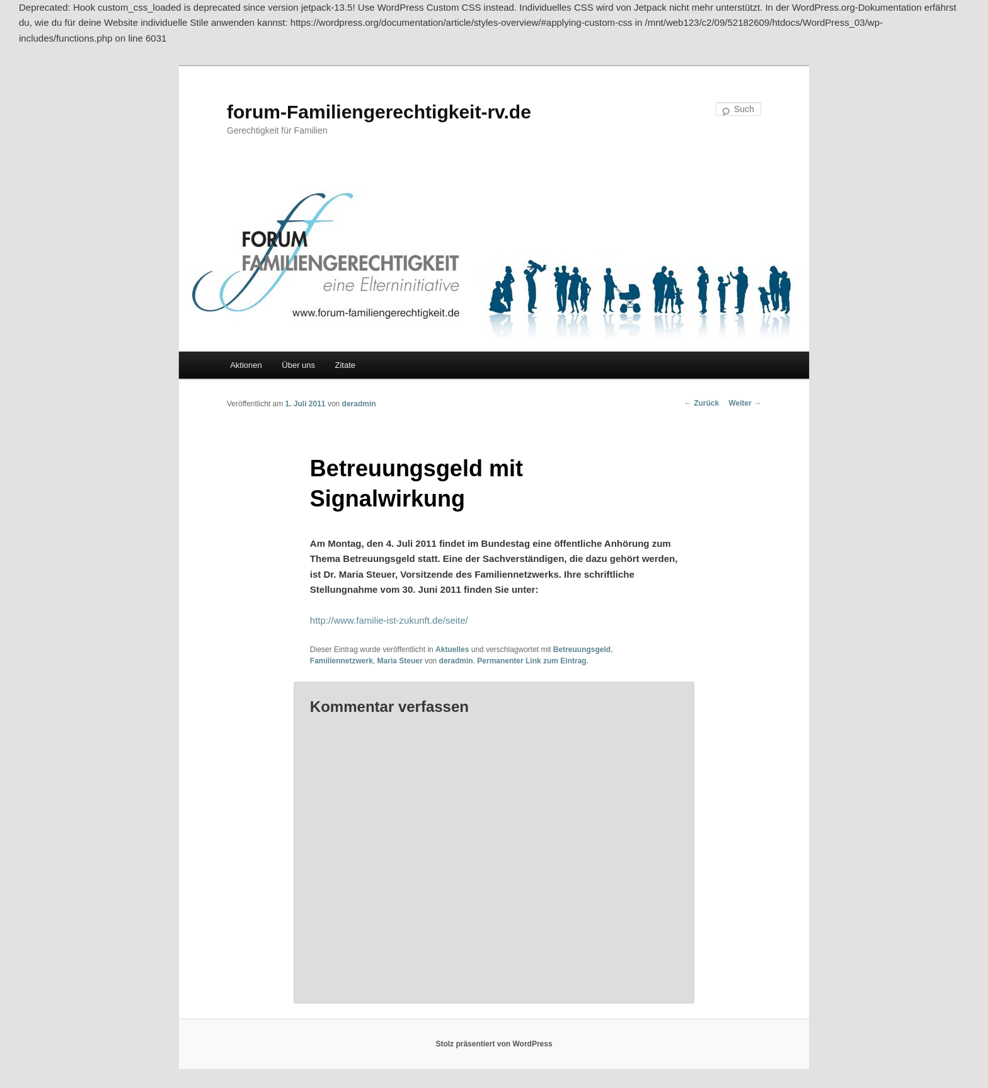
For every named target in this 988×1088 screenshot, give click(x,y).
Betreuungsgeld (582, 649)
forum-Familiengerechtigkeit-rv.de (379, 111)
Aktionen (246, 365)
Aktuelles (452, 649)
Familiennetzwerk (341, 660)
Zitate (345, 365)
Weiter (744, 403)
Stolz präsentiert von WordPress (493, 1043)
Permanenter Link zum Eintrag (531, 660)
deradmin (359, 403)
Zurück (701, 403)
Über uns (298, 365)
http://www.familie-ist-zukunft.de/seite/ (389, 620)
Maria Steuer (400, 660)
